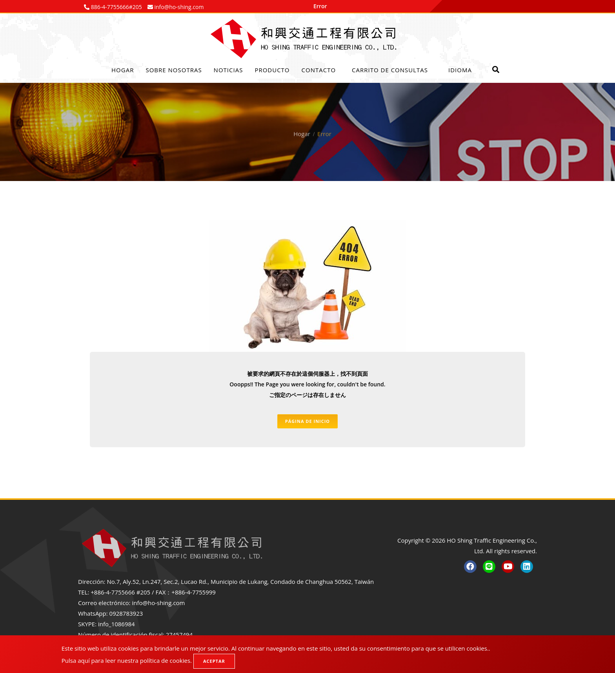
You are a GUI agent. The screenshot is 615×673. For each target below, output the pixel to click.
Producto (272, 70)
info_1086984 (116, 624)
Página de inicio (307, 421)
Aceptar (214, 661)
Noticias (228, 70)
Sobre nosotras (174, 70)
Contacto (319, 70)
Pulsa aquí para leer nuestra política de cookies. (127, 660)
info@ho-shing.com (158, 603)
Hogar (122, 70)
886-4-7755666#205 (115, 7)
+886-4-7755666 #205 (120, 592)
